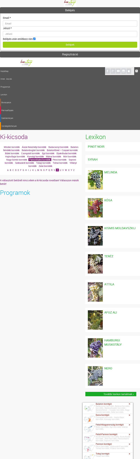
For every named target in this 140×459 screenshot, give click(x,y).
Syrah (92, 104)
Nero (108, 313)
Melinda (110, 117)
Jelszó (7, 28)
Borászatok (46, 71)
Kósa (108, 145)
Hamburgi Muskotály (113, 287)
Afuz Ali (110, 257)
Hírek (12, 71)
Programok (27, 71)
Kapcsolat (6, 451)
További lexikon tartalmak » (118, 339)
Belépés (70, 10)
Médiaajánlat (36, 452)
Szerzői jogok (53, 452)
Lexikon (36, 71)
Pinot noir (96, 92)
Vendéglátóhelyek (88, 71)
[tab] (70, 10)
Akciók (18, 71)
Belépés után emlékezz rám (18, 39)
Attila (109, 229)
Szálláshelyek (73, 71)
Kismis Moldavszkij (119, 173)
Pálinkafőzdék (59, 71)
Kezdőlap (4, 71)
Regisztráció (70, 54)
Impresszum (20, 452)
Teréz (108, 201)
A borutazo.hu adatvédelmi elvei (81, 452)
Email (7, 18)
